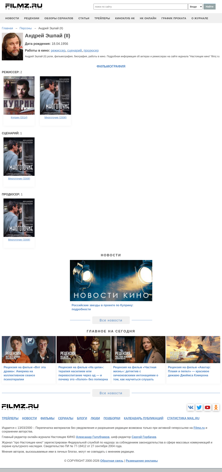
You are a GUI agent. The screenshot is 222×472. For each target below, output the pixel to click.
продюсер (91, 50)
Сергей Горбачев (144, 437)
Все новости (111, 320)
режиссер (58, 50)
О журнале (199, 18)
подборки (112, 418)
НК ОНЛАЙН (148, 18)
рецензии (31, 18)
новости (12, 18)
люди (95, 418)
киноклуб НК (125, 18)
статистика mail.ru (183, 418)
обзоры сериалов (58, 18)
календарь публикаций (143, 418)
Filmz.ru (199, 427)
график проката (173, 18)
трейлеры (102, 18)
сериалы (65, 418)
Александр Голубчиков (92, 437)
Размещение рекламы (142, 460)
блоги (82, 418)
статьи (83, 18)
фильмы (47, 418)
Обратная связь (112, 460)
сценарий (74, 50)
